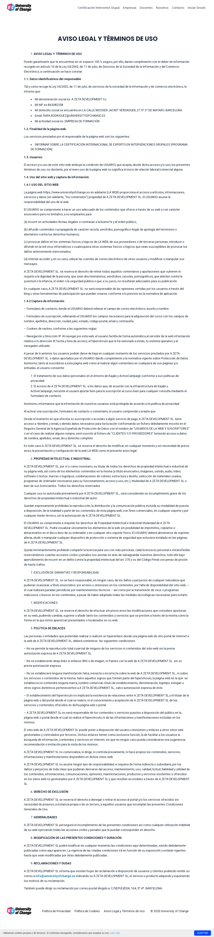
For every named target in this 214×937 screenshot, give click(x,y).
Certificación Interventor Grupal (98, 7)
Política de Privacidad (56, 918)
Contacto (178, 7)
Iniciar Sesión (197, 7)
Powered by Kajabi (197, 928)
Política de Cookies (87, 918)
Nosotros (162, 7)
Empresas (129, 7)
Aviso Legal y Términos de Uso (124, 918)
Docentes (146, 7)
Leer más (115, 933)
